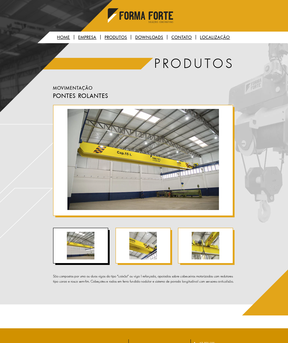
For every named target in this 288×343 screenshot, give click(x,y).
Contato (182, 37)
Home (63, 37)
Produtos (116, 37)
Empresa (87, 37)
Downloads (149, 37)
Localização (215, 37)
